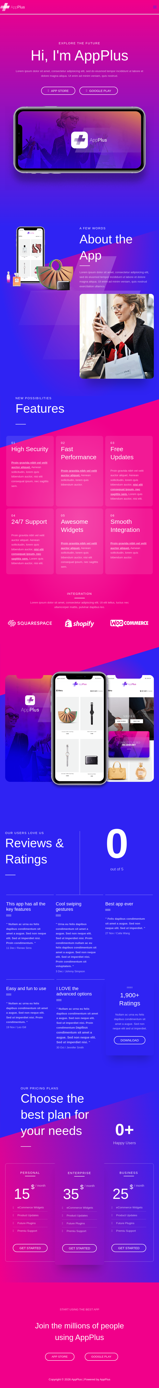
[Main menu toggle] (155, 7)
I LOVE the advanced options (74, 991)
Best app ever (119, 903)
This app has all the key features (25, 906)
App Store (60, 1356)
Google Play (101, 1356)
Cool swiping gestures (68, 906)
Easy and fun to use (26, 988)
